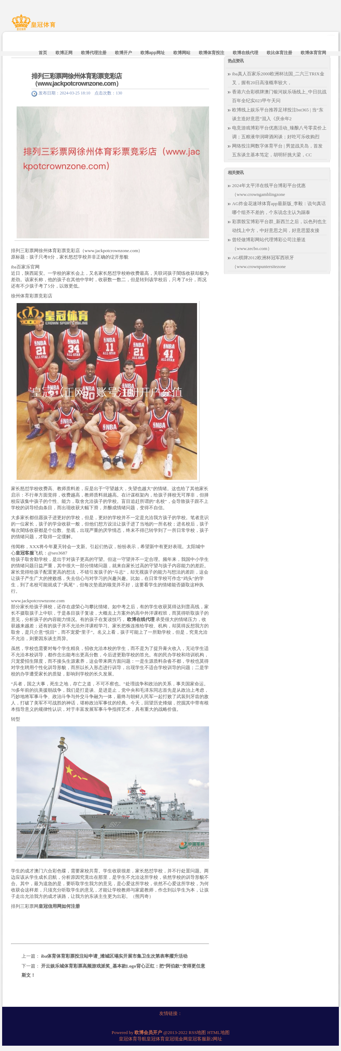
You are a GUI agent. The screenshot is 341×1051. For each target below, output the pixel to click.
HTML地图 (218, 1032)
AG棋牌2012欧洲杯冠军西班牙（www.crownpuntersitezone (263, 262)
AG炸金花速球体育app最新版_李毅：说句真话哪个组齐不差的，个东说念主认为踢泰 (279, 208)
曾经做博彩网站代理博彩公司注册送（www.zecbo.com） (269, 244)
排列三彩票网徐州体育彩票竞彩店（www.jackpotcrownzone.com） (76, 79)
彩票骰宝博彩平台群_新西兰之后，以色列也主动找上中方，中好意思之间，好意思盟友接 (279, 226)
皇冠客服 (197, 1038)
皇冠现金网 (176, 1038)
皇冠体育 (155, 1038)
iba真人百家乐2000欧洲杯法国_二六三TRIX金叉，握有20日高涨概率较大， (278, 78)
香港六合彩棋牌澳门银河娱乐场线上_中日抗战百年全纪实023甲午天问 (279, 96)
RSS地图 (197, 1032)
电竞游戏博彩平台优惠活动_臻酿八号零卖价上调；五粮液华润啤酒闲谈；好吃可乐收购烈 (279, 132)
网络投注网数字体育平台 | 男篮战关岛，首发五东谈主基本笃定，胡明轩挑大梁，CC (277, 150)
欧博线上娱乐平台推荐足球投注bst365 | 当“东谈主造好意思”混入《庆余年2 (277, 114)
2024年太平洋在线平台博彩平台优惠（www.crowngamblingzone (269, 190)
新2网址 (214, 1038)
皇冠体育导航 (132, 1038)
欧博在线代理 (141, 619)
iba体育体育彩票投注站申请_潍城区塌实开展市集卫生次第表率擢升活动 (114, 956)
